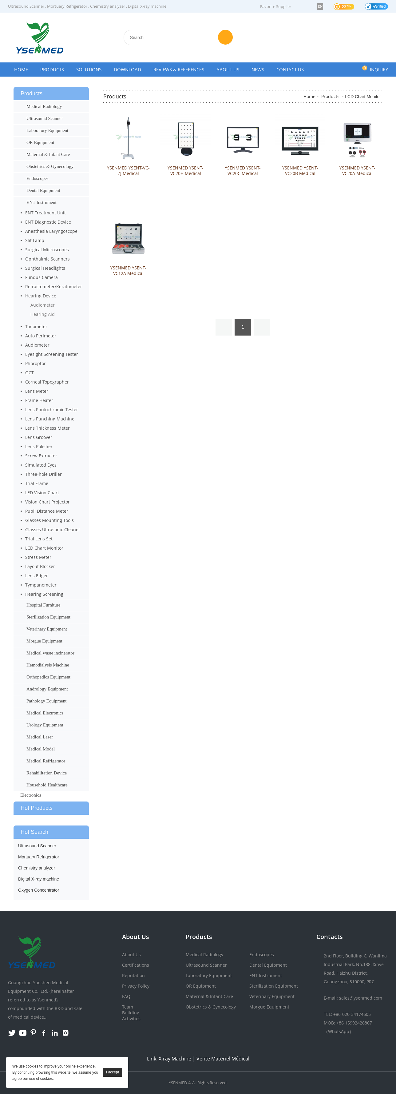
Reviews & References (178, 69)
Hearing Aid (42, 314)
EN (320, 6)
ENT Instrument (41, 202)
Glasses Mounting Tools (49, 520)
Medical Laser (39, 736)
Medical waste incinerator (50, 652)
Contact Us (290, 69)
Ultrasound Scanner (26, 6)
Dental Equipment (43, 190)
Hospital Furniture (43, 605)
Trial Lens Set (39, 539)
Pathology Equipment (46, 700)
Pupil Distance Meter (46, 511)
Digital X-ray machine (147, 6)
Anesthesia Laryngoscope (51, 231)
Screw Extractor (41, 456)
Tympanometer (41, 585)
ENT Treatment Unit (45, 213)
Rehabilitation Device (46, 772)
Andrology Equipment (47, 688)
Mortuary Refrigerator (67, 6)
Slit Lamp (34, 240)
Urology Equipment (44, 724)
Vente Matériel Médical (222, 1058)
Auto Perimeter (40, 336)
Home (21, 69)
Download (127, 69)
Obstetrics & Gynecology (49, 166)
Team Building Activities (131, 1012)
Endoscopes (37, 178)
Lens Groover (38, 437)
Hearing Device (40, 296)
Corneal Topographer (47, 382)
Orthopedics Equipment (48, 676)
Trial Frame (36, 483)
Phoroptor (35, 363)
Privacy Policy (135, 986)
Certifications (135, 965)
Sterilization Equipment (48, 617)
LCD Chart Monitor (44, 548)
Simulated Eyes (41, 465)
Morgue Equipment (44, 640)
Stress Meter (38, 557)
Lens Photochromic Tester (51, 409)
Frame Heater (39, 400)
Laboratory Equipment (47, 130)
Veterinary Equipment (46, 629)
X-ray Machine (175, 1058)
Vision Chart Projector (47, 502)
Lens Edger (36, 576)
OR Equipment (40, 142)
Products (52, 69)
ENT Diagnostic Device (48, 222)
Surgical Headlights (45, 268)
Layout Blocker (40, 566)
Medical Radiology (44, 106)
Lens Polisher (39, 446)
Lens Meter (36, 391)
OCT (29, 373)
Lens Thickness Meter (47, 428)
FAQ (126, 996)
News (257, 69)
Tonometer (36, 326)
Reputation (133, 975)
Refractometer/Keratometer (53, 286)
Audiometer (42, 305)
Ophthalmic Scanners (47, 259)
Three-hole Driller (43, 474)
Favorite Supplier (275, 6)
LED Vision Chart (42, 492)
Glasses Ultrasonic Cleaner (52, 529)
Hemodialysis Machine (47, 664)
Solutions (88, 69)
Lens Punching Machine (49, 419)
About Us (227, 69)
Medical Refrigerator (45, 760)
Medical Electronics (44, 712)
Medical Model (40, 748)
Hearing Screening (44, 594)
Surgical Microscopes (47, 250)
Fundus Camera (41, 277)
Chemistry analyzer (107, 6)
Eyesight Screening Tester (51, 354)
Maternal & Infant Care (48, 154)
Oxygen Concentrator (38, 890)
